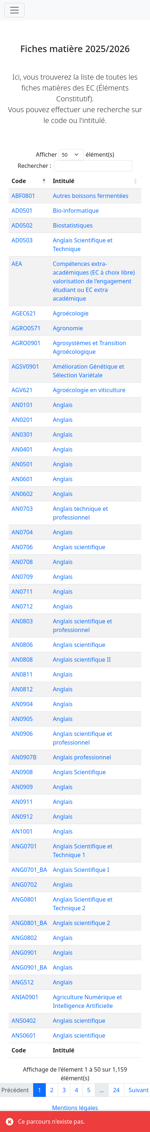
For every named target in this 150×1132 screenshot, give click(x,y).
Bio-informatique (76, 211)
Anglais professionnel (82, 757)
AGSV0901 (25, 366)
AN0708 (22, 562)
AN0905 (22, 719)
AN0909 (22, 787)
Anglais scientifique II (82, 659)
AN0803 (22, 621)
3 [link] (64, 1090)
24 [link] (116, 1090)
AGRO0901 (26, 343)
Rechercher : (75, 165)
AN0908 (22, 772)
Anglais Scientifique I (81, 870)
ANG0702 (24, 885)
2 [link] (51, 1090)
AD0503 (22, 240)
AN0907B (24, 757)
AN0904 (22, 704)
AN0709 (22, 577)
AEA (17, 264)
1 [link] (39, 1090)
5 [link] (89, 1090)
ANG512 (23, 982)
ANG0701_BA (29, 870)
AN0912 (22, 817)
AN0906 (22, 734)
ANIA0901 (25, 997)
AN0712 (22, 606)
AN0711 (22, 591)
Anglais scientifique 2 (81, 923)
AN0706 (22, 547)
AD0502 (22, 225)
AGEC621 (24, 313)
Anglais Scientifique (79, 772)
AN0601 (22, 479)
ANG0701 (24, 846)
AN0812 (22, 689)
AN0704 (22, 532)
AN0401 (22, 449)
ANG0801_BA (29, 923)
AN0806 (22, 645)
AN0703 (22, 509)
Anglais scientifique (79, 547)
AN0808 (22, 659)
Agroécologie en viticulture (89, 390)
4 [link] (76, 1090)
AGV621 (22, 390)
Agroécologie (70, 313)
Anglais (62, 405)
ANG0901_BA (29, 967)
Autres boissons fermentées (90, 196)
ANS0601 (24, 1035)
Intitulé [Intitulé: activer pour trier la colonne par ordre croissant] (63, 181)
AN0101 (22, 405)
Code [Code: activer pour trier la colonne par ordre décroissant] (19, 181)
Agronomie (68, 328)
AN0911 (22, 802)
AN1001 (22, 831)
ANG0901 (24, 953)
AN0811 (22, 674)
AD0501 (22, 211)
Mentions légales (75, 1108)
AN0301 (22, 434)
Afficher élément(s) (75, 154)
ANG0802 (24, 938)
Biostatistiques (73, 225)
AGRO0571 (26, 328)
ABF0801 (23, 196)
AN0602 (22, 494)
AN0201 (22, 420)
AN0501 (22, 464)
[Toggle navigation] (14, 10)
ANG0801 (24, 899)
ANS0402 (24, 1021)
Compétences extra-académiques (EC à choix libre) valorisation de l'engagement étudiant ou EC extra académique (93, 281)
